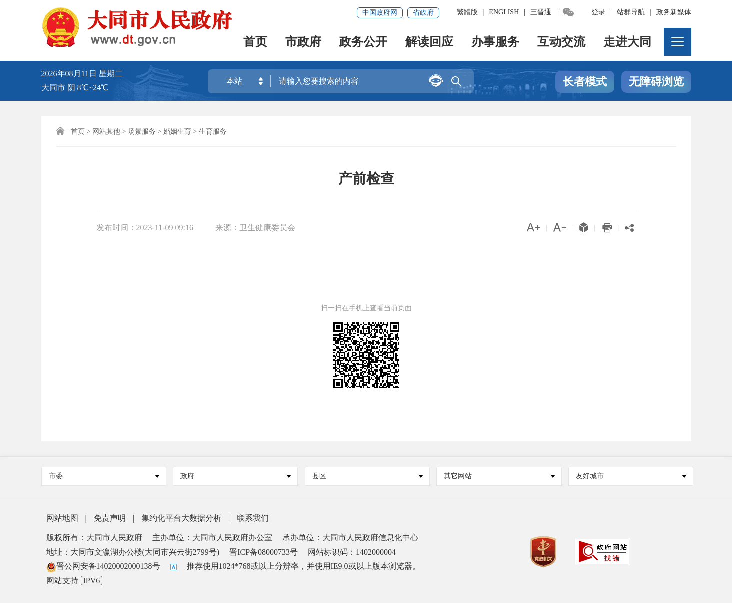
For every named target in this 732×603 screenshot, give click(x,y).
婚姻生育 (177, 131)
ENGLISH (504, 12)
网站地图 (62, 518)
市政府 (303, 42)
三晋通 (540, 12)
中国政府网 (379, 12)
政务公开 (363, 42)
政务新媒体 (673, 12)
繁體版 (467, 12)
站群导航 (631, 12)
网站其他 (106, 131)
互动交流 (561, 42)
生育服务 (213, 131)
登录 (598, 12)
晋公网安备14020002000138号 (103, 566)
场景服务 (142, 131)
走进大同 (627, 42)
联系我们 (253, 518)
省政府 (423, 12)
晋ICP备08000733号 (263, 552)
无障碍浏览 (656, 81)
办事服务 (495, 42)
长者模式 (585, 81)
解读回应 (429, 42)
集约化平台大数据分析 (181, 518)
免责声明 (110, 518)
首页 (255, 42)
